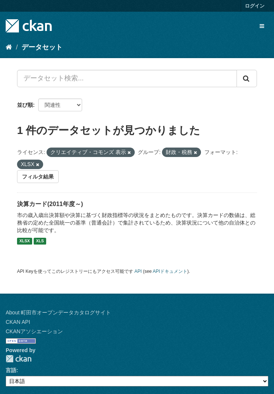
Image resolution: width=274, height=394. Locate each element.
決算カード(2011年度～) (50, 204)
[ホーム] (9, 47)
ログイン (255, 6)
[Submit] (247, 78)
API (138, 271)
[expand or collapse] (261, 26)
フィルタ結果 (38, 177)
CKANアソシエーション (34, 331)
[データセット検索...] (127, 78)
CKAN (18, 359)
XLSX (24, 241)
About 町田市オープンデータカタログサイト (58, 312)
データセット (42, 47)
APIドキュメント (170, 271)
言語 (11, 370)
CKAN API (18, 322)
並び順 (25, 105)
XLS (40, 241)
